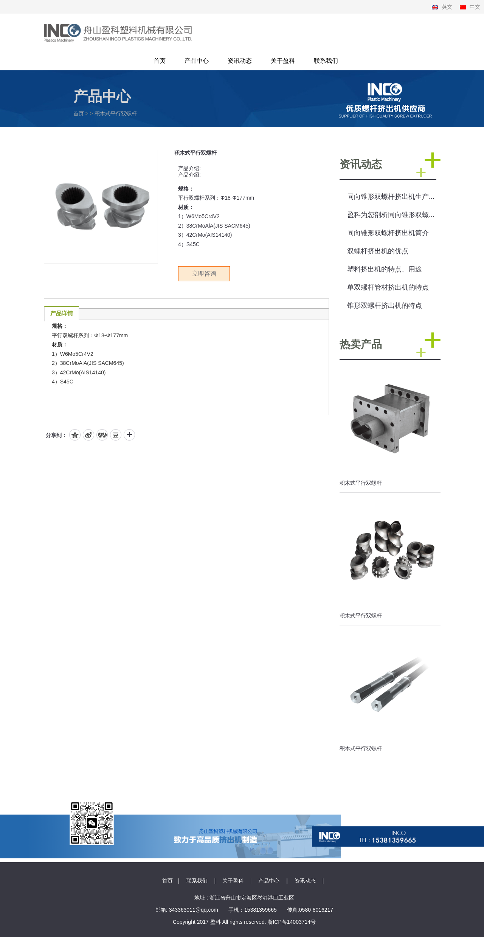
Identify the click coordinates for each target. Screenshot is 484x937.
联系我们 (326, 60)
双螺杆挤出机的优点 (377, 251)
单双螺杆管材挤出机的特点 (388, 287)
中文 (475, 7)
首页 (160, 60)
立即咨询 (204, 273)
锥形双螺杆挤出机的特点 (384, 305)
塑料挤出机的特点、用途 (384, 269)
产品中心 (197, 60)
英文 (447, 7)
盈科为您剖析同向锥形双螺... (390, 215)
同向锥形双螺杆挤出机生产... (390, 196)
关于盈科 (283, 60)
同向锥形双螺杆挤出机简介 (388, 233)
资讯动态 (240, 60)
